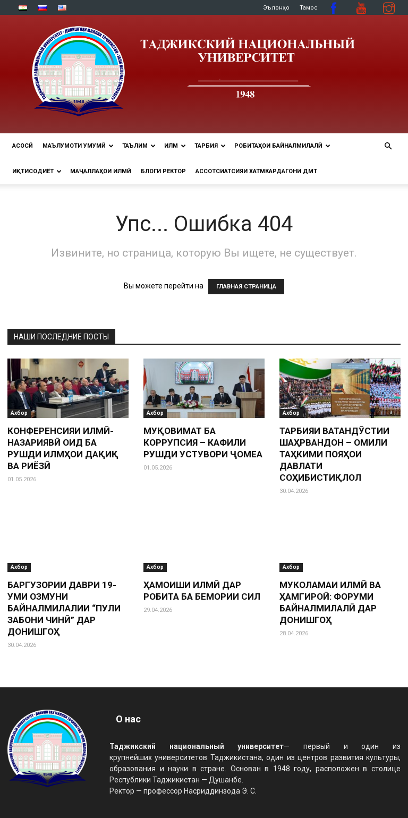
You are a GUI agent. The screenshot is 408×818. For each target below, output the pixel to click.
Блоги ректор (163, 171)
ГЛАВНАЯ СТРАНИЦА (246, 286)
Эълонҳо (276, 7)
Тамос (309, 7)
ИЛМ (175, 145)
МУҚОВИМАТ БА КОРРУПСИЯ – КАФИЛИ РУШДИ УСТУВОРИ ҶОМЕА (202, 442)
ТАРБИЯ (210, 145)
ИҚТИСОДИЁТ (37, 171)
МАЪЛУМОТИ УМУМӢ (78, 145)
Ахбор (19, 413)
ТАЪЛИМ (139, 145)
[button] (388, 146)
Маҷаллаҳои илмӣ (100, 171)
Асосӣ (22, 145)
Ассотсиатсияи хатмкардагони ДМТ (256, 171)
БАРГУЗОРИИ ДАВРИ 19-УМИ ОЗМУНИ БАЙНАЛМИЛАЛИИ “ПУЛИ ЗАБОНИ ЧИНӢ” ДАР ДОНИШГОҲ (64, 608)
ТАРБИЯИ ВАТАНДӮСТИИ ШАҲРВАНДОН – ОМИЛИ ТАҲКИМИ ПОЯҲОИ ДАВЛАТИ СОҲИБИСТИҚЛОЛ (334, 454)
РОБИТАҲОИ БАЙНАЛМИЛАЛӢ (282, 145)
